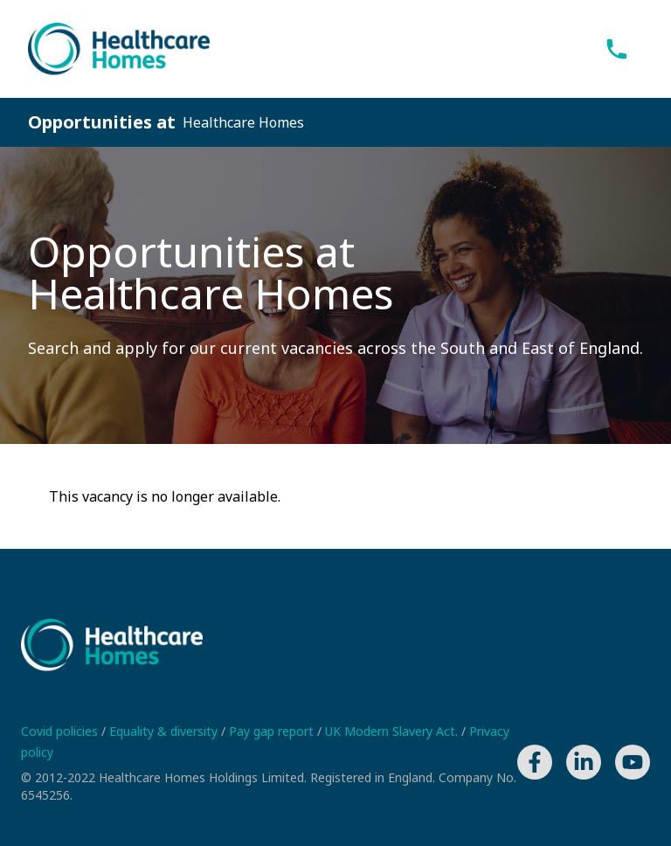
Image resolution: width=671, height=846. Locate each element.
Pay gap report (273, 731)
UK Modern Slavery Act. (393, 731)
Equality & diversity (165, 731)
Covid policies (61, 731)
